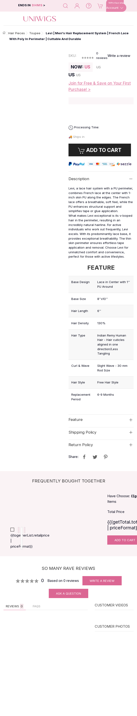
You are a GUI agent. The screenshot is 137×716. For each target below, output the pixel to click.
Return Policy (80, 444)
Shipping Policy (82, 432)
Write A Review (102, 584)
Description (78, 178)
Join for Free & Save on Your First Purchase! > (99, 86)
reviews (102, 55)
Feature (75, 419)
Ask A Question (68, 597)
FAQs (36, 609)
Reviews (14, 609)
